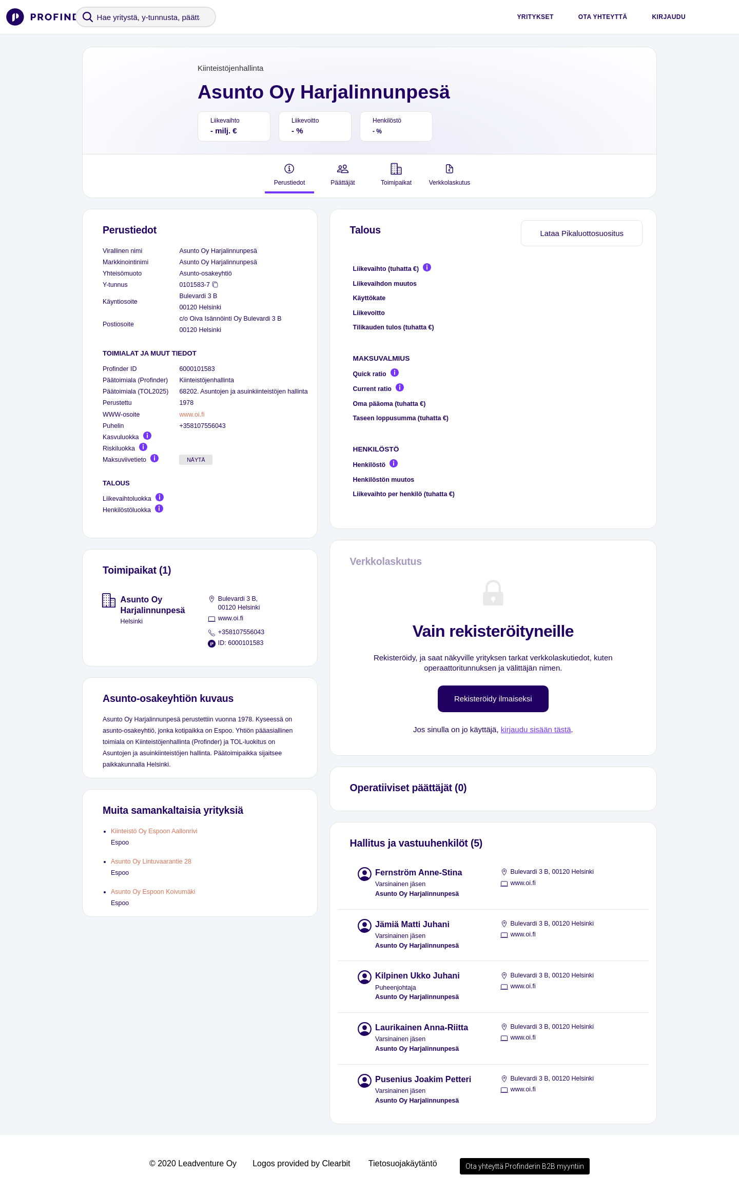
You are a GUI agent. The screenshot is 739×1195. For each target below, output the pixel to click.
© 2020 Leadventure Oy (193, 1163)
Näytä (196, 460)
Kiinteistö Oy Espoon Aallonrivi (154, 831)
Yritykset (535, 17)
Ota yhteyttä (603, 17)
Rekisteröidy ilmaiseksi (493, 698)
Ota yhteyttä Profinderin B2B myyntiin (524, 1166)
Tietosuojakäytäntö (402, 1163)
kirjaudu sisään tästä (536, 729)
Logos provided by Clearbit (301, 1163)
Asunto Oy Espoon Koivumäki (153, 891)
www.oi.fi (191, 414)
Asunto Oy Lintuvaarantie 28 (151, 861)
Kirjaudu (669, 17)
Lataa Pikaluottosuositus (582, 233)
